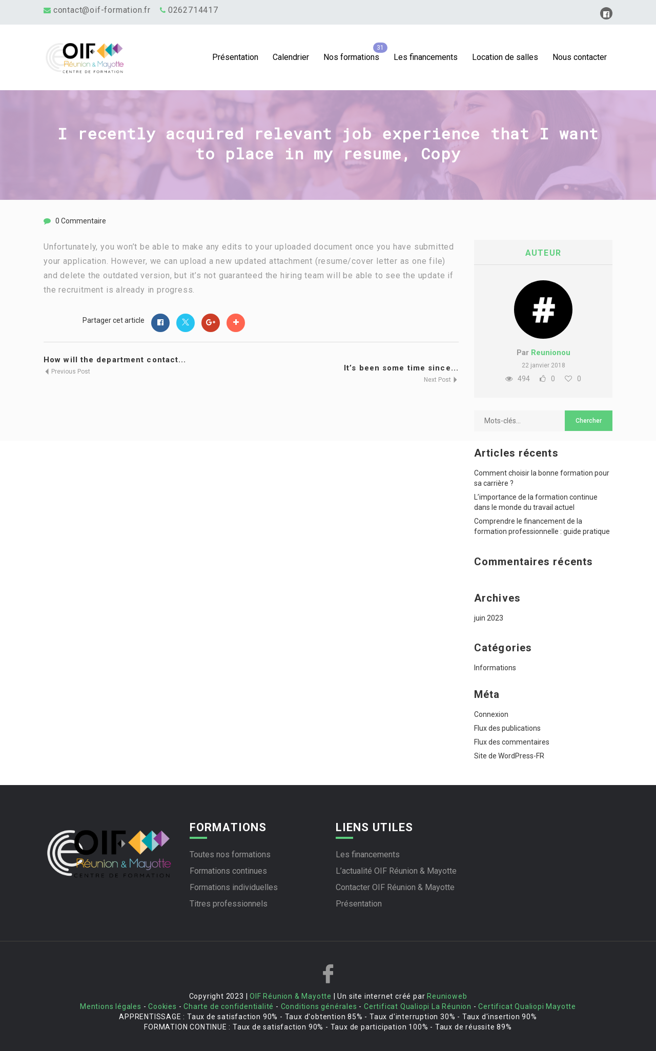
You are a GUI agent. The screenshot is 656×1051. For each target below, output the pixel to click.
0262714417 (193, 10)
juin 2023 (488, 618)
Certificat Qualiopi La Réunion (417, 1006)
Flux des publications (507, 728)
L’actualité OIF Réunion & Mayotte (396, 871)
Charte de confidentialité (228, 1006)
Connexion (491, 714)
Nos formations (351, 57)
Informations (495, 668)
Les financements (426, 57)
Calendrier (291, 57)
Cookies (162, 1006)
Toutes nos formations (230, 854)
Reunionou (550, 352)
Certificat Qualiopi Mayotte (527, 1006)
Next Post (441, 379)
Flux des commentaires (511, 742)
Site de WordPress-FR (509, 756)
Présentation (235, 57)
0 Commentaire (80, 221)
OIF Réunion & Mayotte (291, 996)
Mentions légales (110, 1006)
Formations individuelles (234, 887)
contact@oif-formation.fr (102, 10)
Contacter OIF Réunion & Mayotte (395, 887)
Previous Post (67, 371)
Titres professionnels (229, 904)
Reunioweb (447, 996)
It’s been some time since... (401, 368)
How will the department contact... (115, 359)
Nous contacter (579, 57)
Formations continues (228, 871)
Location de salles (505, 57)
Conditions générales (319, 1006)
